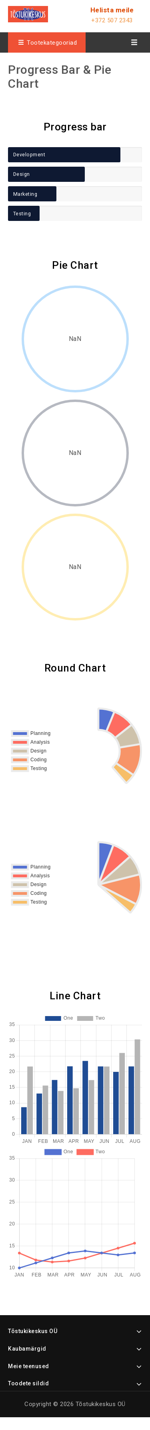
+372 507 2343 (112, 20)
